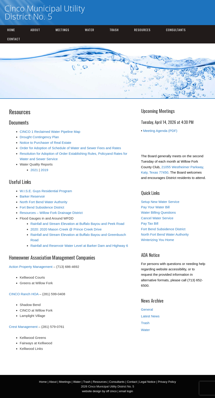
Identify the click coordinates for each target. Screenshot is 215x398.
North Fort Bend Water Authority (43, 202)
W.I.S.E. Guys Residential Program (46, 191)
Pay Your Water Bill (155, 207)
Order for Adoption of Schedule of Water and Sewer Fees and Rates (70, 148)
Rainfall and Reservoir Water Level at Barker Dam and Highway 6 (79, 245)
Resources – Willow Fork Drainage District (51, 213)
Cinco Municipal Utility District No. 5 (44, 12)
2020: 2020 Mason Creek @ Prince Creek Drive (66, 229)
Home (11, 29)
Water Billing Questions (158, 212)
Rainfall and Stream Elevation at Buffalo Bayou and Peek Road (77, 224)
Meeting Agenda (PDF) (160, 131)
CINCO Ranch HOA (24, 294)
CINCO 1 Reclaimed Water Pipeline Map (50, 131)
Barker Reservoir (32, 196)
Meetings (62, 29)
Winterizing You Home (157, 240)
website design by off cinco (99, 391)
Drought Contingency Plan (39, 137)
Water (89, 29)
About (35, 29)
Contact (13, 39)
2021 (34, 170)
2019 (44, 170)
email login (126, 391)
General (147, 309)
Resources (142, 29)
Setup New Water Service (160, 202)
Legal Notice (147, 381)
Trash (114, 29)
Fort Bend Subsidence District (42, 207)
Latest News (150, 316)
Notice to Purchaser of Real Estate (45, 142)
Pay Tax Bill (149, 223)
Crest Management (23, 327)
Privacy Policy (167, 381)
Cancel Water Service (157, 218)
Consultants (176, 29)
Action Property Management (30, 267)
